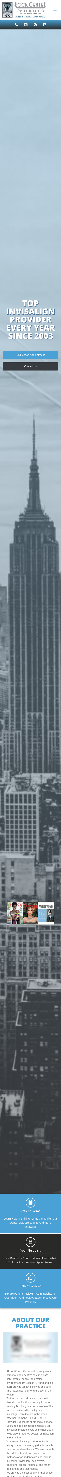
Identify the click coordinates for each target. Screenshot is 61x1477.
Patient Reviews (30, 1286)
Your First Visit (30, 1250)
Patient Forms (30, 1211)
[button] (55, 10)
